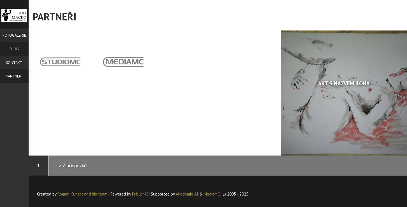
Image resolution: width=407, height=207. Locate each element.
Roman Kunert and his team (82, 194)
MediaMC (211, 194)
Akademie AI (187, 194)
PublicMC (140, 194)
